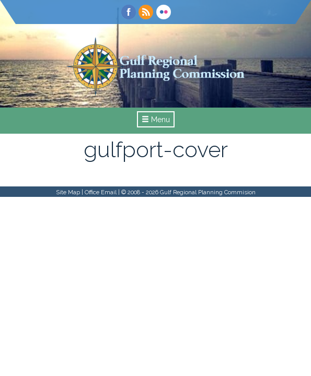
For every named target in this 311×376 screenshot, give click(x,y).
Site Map (68, 192)
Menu (156, 119)
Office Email (101, 192)
